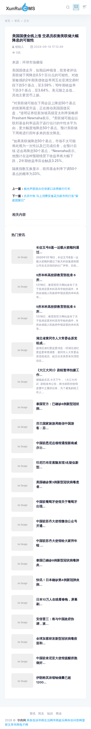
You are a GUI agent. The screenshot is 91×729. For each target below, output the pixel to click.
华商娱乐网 (60, 720)
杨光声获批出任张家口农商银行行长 (47, 188)
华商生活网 (45, 720)
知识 (50, 713)
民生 (41, 713)
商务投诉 (32, 720)
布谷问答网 (74, 720)
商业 (59, 713)
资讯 (17, 20)
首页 (7, 20)
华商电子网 (21, 724)
